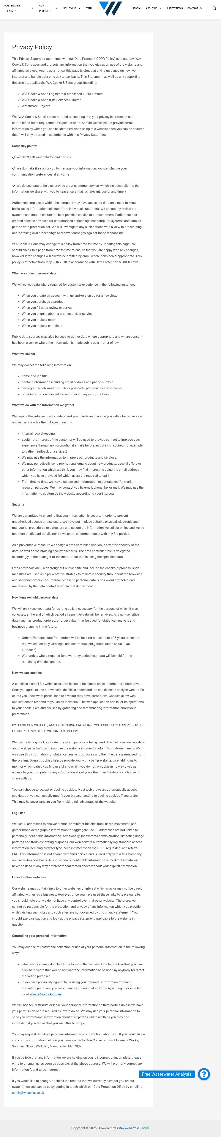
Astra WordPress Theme (133, 1128)
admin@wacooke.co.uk (46, 994)
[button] (204, 1074)
